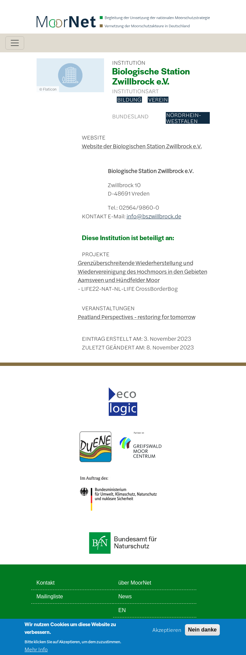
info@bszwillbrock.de (154, 216)
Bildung (129, 100)
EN (122, 610)
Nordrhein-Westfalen (183, 118)
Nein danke (202, 632)
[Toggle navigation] (14, 43)
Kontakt (46, 583)
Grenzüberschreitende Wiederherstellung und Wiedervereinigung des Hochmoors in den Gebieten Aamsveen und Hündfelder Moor (142, 271)
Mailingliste (50, 596)
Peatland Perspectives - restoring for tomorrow (136, 317)
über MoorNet (134, 583)
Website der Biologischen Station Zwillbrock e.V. (142, 146)
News (125, 596)
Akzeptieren (166, 632)
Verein (158, 100)
